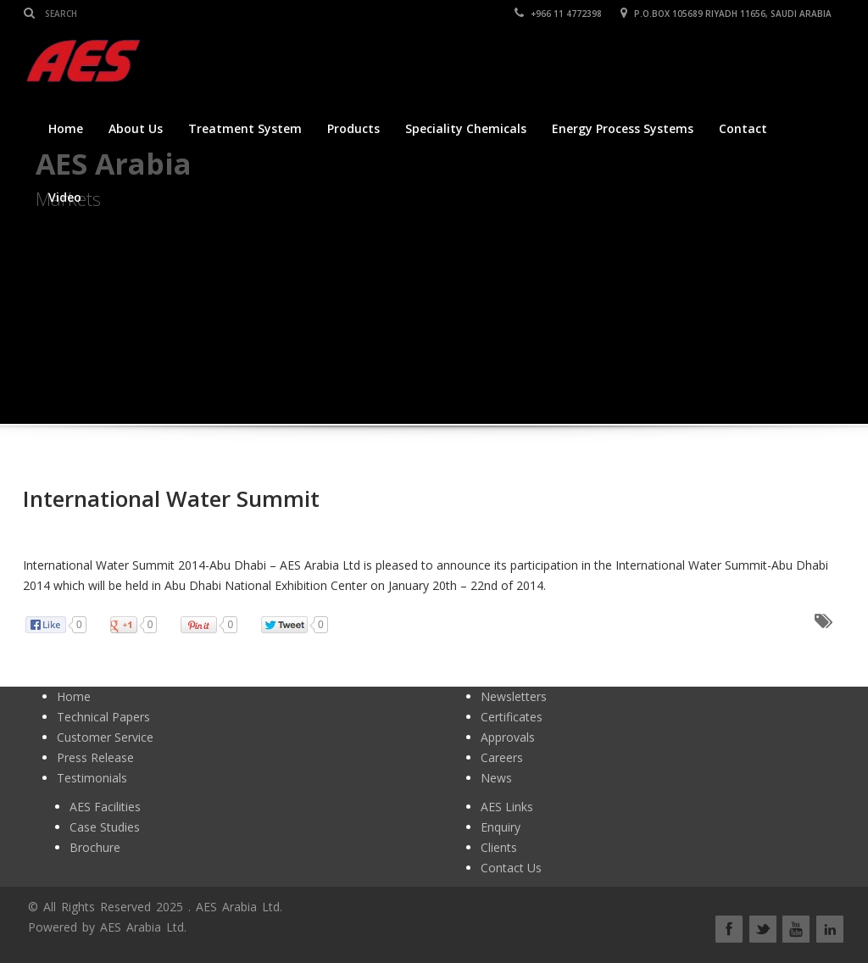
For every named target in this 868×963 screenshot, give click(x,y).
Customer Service (105, 737)
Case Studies (105, 827)
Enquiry (500, 827)
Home (65, 128)
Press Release (95, 757)
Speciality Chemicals (465, 128)
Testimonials (92, 778)
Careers (502, 757)
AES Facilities (105, 807)
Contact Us (511, 868)
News (496, 778)
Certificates (511, 717)
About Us (135, 128)
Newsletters (514, 696)
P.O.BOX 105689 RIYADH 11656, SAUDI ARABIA (726, 13)
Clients (499, 847)
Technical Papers (103, 717)
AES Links (507, 807)
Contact (743, 128)
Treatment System (245, 128)
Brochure (95, 847)
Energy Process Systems (622, 128)
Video (64, 197)
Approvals (508, 737)
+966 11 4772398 (559, 13)
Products (353, 128)
